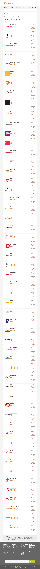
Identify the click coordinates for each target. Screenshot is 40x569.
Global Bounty (13, 206)
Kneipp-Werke (13, 309)
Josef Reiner (12, 422)
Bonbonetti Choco (14, 141)
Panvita (11, 253)
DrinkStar (12, 90)
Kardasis (12, 159)
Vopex (11, 459)
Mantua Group (13, 111)
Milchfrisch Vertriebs (14, 441)
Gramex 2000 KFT (13, 281)
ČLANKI (29, 7)
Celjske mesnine (13, 338)
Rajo (11, 178)
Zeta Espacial (13, 225)
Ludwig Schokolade (14, 347)
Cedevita (12, 516)
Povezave (5, 553)
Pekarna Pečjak (13, 328)
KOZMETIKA (11, 7)
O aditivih (5, 545)
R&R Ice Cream (13, 356)
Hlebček (12, 71)
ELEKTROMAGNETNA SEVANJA (20, 7)
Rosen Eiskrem (13, 487)
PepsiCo (11, 366)
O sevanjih (23, 546)
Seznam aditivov (6, 546)
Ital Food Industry (14, 150)
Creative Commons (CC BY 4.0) (28, 566)
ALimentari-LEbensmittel (15, 469)
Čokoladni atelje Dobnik (15, 101)
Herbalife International (15, 62)
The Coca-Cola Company (15, 506)
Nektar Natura (13, 375)
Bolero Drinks (13, 34)
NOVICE (33, 7)
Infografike (5, 551)
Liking (11, 431)
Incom (11, 234)
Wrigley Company (13, 43)
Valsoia (11, 384)
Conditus (12, 403)
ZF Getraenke (13, 244)
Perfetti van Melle (14, 24)
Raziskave (23, 552)
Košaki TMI (12, 188)
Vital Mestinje (13, 478)
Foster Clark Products (14, 122)
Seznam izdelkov (6, 547)
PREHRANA (5, 7)
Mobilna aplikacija (6, 552)
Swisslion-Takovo (13, 394)
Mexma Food (12, 169)
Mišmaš (11, 450)
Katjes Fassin (13, 300)
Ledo (11, 131)
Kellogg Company (13, 497)
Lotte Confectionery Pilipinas (16, 197)
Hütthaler (12, 291)
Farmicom (12, 52)
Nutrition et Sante (14, 263)
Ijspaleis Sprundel (13, 412)
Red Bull (12, 216)
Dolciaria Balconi (13, 272)
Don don (12, 81)
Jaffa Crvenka (13, 319)
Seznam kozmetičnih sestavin (14, 546)
